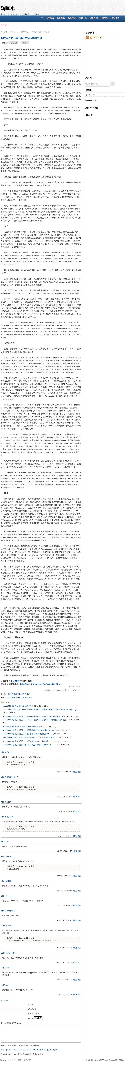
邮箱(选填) (32, 1009)
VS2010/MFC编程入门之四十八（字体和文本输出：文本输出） (26, 741)
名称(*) (30, 1005)
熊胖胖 (8, 926)
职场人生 (83, 18)
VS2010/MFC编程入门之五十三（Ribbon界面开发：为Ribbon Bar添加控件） (32, 716)
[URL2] (8, 1050)
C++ (58, 182)
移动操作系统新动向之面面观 (20, 697)
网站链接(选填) (34, 1013)
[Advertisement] (103, 59)
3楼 (2, 802)
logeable (8, 856)
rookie (8, 968)
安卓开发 (116, 18)
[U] (34, 1050)
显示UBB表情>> (53, 1050)
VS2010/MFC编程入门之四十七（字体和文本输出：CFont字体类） (28, 745)
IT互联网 (50, 18)
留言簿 (4, 25)
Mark (7, 842)
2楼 (2, 777)
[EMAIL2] (23, 1050)
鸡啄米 (8, 8)
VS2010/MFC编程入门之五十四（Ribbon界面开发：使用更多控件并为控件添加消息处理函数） (38, 710)
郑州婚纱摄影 (10, 911)
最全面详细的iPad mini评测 (19, 694)
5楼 (2, 842)
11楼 (3, 953)
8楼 (2, 896)
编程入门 (14, 43)
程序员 (25, 43)
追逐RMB (8, 752)
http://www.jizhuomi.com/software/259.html (40, 684)
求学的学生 (10, 953)
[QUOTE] (42, 1050)
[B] (28, 1050)
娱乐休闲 (94, 18)
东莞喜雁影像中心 (11, 777)
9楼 (2, 911)
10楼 (3, 926)
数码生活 (61, 18)
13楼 (3, 985)
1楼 (2, 752)
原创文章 (8, 802)
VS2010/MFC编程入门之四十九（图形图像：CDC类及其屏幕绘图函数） (30, 737)
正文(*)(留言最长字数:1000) (11, 1023)
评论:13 (77, 690)
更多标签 (90, 95)
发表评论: (6, 1001)
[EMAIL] (15, 1050)
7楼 (2, 881)
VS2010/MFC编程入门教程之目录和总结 (18, 706)
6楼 (2, 856)
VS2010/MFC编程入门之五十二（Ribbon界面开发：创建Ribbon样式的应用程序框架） (35, 720)
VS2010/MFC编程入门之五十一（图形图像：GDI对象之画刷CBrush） (29, 730)
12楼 (3, 968)
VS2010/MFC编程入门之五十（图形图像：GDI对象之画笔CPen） (27, 734)
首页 (41, 18)
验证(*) (30, 1019)
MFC (38, 209)
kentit (8, 985)
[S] (37, 1050)
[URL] (3, 1050)
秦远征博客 (9, 817)
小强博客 (8, 881)
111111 (7, 896)
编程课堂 (105, 18)
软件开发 (72, 18)
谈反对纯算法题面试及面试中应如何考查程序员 (20, 727)
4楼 (2, 817)
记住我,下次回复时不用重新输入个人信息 (23, 1045)
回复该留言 (76, 772)
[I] (31, 1050)
